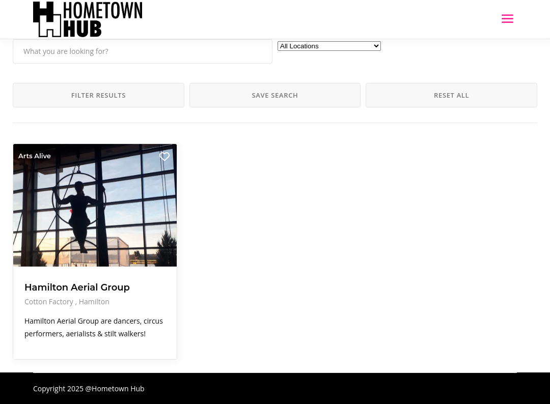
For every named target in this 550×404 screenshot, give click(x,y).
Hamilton (94, 301)
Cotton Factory (49, 301)
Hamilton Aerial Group (77, 287)
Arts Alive (34, 156)
